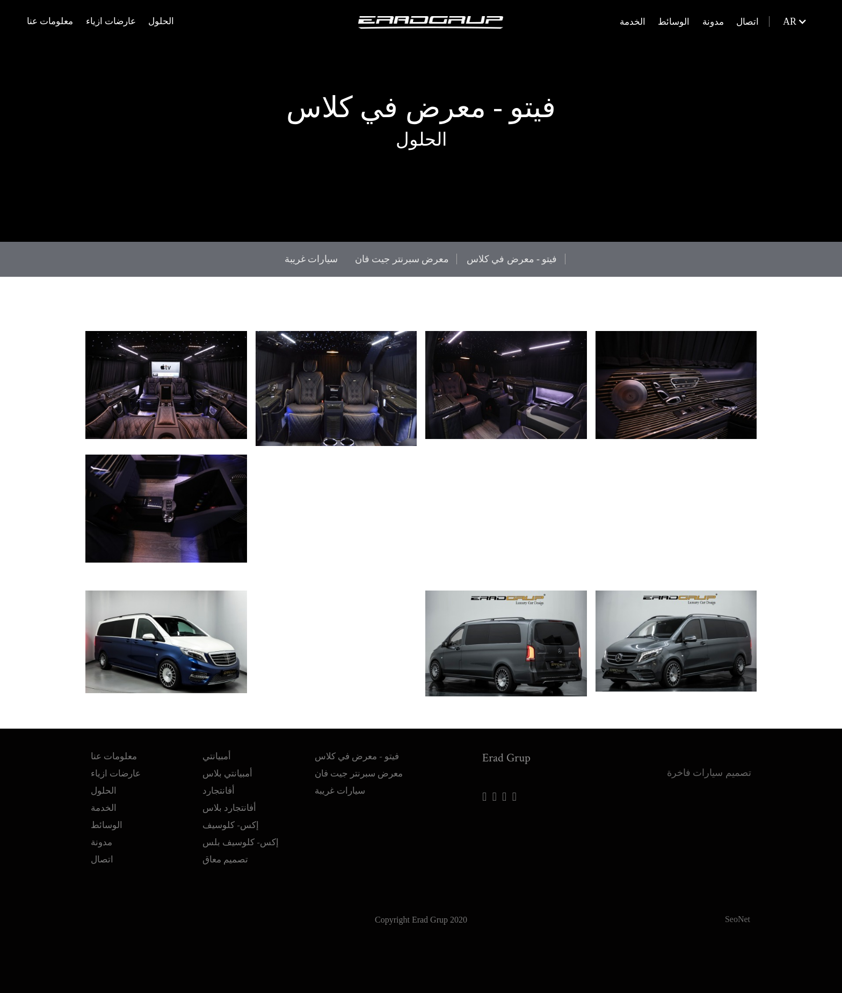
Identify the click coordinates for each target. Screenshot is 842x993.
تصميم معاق (225, 836)
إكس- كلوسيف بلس (240, 819)
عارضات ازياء (111, 21)
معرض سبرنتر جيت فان (402, 259)
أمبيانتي (216, 733)
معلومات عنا (50, 21)
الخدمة (632, 22)
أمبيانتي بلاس (227, 750)
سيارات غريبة (311, 259)
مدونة (713, 22)
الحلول (161, 21)
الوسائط (673, 22)
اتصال (747, 22)
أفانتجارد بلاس (229, 784)
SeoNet (737, 895)
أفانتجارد (218, 767)
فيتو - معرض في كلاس (512, 259)
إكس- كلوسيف (230, 802)
